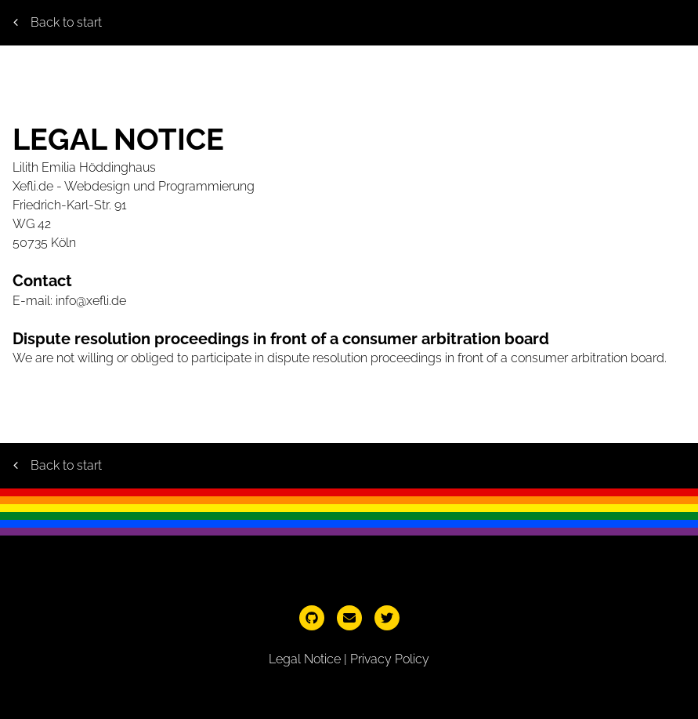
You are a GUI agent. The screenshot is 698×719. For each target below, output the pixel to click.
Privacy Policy (389, 659)
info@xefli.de (91, 300)
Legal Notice (305, 659)
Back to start (57, 22)
